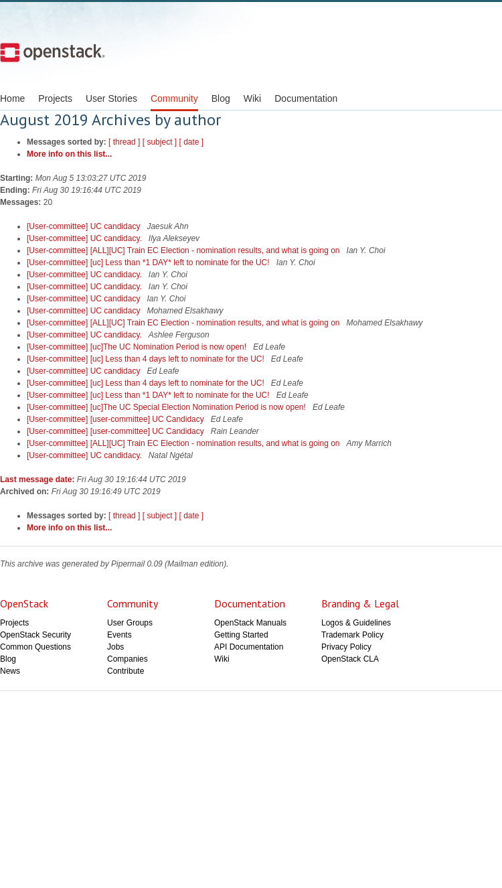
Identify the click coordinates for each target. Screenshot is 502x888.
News (10, 671)
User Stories (111, 98)
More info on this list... (69, 154)
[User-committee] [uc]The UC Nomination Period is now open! (137, 347)
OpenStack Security (35, 635)
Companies (127, 659)
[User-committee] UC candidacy (85, 226)
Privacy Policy (346, 647)
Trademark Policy (352, 635)
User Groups (130, 622)
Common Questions (35, 647)
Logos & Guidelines (356, 622)
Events (119, 635)
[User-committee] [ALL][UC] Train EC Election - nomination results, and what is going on (184, 250)
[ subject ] (160, 142)
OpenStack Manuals (250, 622)
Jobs (115, 647)
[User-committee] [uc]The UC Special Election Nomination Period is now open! (167, 407)
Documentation (305, 98)
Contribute (125, 671)
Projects (55, 98)
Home (12, 98)
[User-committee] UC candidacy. (85, 238)
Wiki (252, 98)
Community (174, 98)
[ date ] (191, 142)
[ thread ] (124, 142)
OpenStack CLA (350, 659)
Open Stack (52, 52)
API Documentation (248, 647)
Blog (221, 98)
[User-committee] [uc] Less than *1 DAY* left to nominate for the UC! (149, 262)
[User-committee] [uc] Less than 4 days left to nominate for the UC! (146, 359)
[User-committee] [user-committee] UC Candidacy (116, 419)
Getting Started (241, 635)
